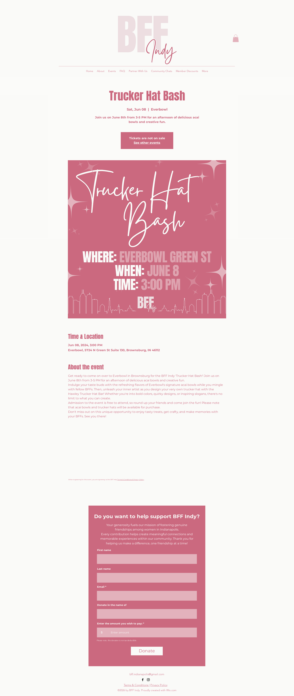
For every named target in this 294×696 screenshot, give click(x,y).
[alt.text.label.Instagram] (148, 680)
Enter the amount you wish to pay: (119, 623)
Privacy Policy (158, 685)
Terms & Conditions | (137, 685)
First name (104, 550)
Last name (104, 569)
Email (100, 587)
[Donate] (147, 651)
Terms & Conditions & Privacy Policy (130, 479)
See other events (147, 142)
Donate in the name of (111, 605)
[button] (235, 38)
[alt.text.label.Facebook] (143, 680)
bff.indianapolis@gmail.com (147, 674)
